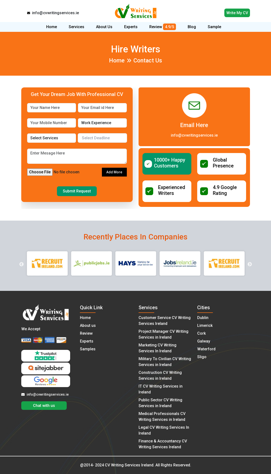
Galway (203, 341)
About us (88, 325)
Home (51, 26)
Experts (131, 26)
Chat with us (44, 405)
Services (76, 26)
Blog (192, 26)
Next (249, 264)
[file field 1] (64, 172)
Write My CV (237, 13)
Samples (88, 349)
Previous (21, 264)
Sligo (201, 357)
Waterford (206, 349)
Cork (201, 333)
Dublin (202, 317)
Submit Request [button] (77, 191)
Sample (214, 26)
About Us (104, 26)
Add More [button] (114, 172)
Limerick (205, 325)
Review (162, 27)
